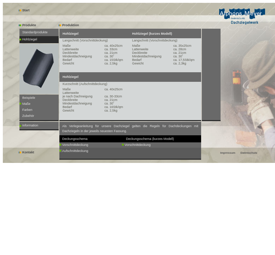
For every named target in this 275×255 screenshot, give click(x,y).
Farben (27, 110)
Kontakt (26, 152)
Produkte (27, 25)
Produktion (69, 25)
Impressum (227, 152)
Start (24, 10)
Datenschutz (248, 152)
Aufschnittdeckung (75, 151)
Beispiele (28, 98)
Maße (26, 104)
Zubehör (28, 116)
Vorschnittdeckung (75, 145)
